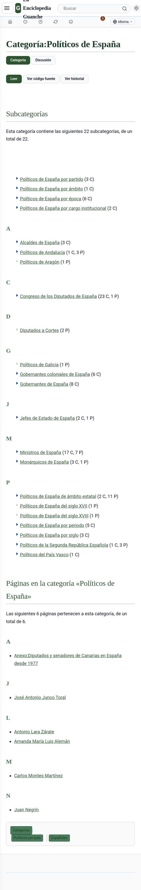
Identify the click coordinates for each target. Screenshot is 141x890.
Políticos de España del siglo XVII (53, 506)
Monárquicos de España (44, 462)
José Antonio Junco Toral (40, 697)
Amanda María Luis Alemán (42, 741)
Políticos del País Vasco (44, 554)
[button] (17, 178)
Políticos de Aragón (39, 262)
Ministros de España (40, 452)
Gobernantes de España (44, 384)
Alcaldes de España (39, 242)
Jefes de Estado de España (47, 418)
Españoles (59, 838)
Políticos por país (27, 838)
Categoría (18, 60)
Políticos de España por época (50, 198)
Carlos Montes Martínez (38, 775)
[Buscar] (94, 8)
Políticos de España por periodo (52, 525)
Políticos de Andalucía (42, 252)
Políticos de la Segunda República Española (64, 545)
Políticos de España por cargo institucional (63, 208)
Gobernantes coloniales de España (55, 374)
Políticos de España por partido (51, 179)
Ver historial (74, 79)
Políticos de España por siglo (49, 535)
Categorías (21, 830)
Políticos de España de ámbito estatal (58, 496)
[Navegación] (7, 8)
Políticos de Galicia (39, 364)
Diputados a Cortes (39, 330)
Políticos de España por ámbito (51, 188)
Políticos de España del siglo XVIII (54, 515)
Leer (13, 79)
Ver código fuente (41, 79)
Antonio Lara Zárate (34, 731)
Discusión (43, 60)
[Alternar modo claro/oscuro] (136, 8)
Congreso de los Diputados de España (58, 296)
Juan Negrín (26, 809)
